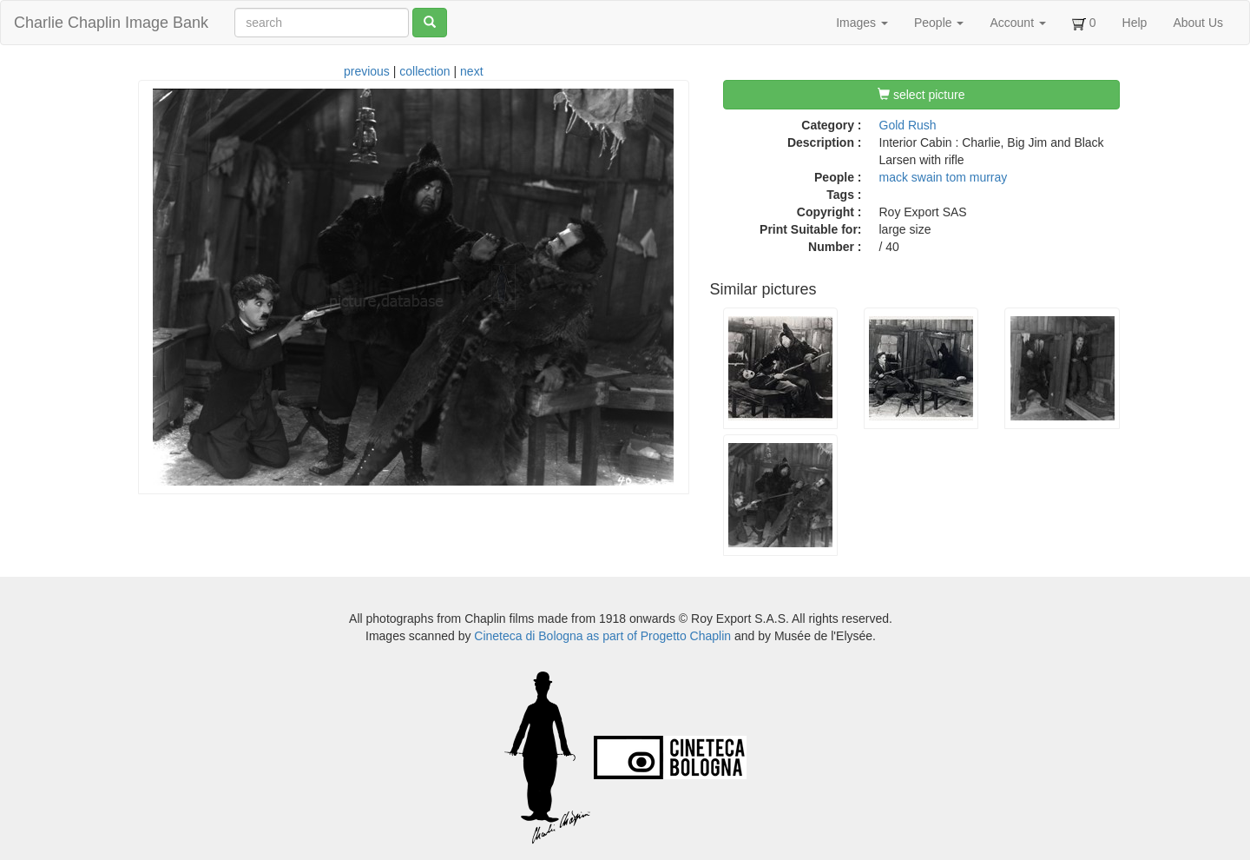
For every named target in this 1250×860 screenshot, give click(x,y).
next (471, 71)
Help (1135, 23)
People (939, 23)
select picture (921, 95)
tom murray (977, 177)
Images (862, 23)
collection (424, 71)
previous (367, 71)
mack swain (911, 177)
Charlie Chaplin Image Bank (111, 22)
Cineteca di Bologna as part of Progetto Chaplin (602, 636)
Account (1017, 23)
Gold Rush (908, 125)
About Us (1198, 23)
